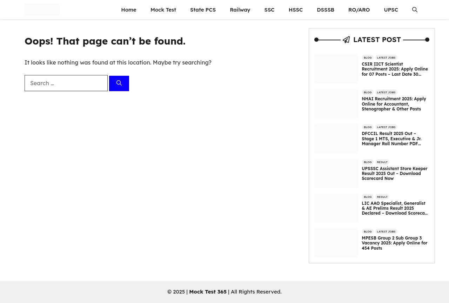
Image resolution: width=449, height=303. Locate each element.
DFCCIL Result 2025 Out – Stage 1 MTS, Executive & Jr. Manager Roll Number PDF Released (391, 141)
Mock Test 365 (208, 291)
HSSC (296, 9)
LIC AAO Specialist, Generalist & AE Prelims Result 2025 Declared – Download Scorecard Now (395, 211)
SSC (269, 9)
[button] (414, 9)
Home (128, 9)
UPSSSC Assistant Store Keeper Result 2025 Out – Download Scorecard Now (395, 173)
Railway (240, 9)
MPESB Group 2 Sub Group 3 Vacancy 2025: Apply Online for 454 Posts (394, 243)
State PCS (203, 9)
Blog (367, 57)
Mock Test (163, 9)
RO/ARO (359, 9)
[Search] (119, 84)
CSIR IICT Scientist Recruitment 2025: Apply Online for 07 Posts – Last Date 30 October (395, 71)
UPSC (391, 9)
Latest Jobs (386, 57)
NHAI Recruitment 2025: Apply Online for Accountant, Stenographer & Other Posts (394, 104)
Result (382, 162)
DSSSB (325, 9)
